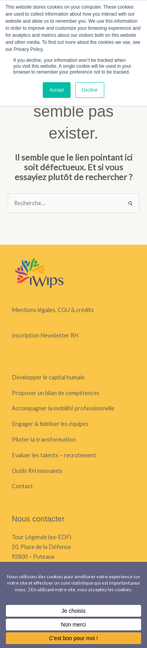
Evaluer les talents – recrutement (54, 455)
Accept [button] (56, 90)
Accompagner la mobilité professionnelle (63, 408)
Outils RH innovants (37, 470)
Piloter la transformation (44, 439)
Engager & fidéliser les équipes (50, 424)
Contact (22, 486)
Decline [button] (90, 90)
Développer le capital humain (48, 377)
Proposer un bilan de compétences (56, 393)
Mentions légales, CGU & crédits (53, 310)
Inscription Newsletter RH (45, 335)
